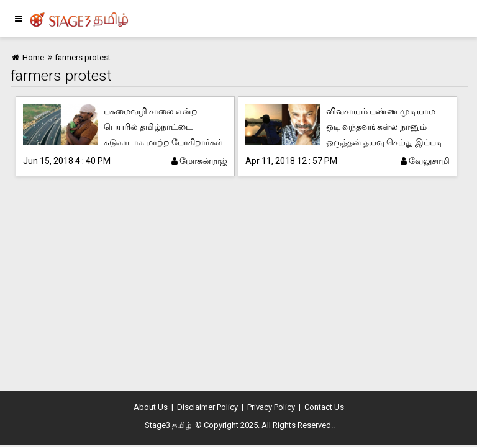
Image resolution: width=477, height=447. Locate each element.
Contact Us (324, 407)
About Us (151, 407)
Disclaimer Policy (207, 407)
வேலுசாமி (425, 161)
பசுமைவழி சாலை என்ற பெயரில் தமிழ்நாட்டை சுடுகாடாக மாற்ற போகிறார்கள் (164, 126)
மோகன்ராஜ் (199, 161)
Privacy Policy (271, 407)
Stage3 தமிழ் (168, 425)
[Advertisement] (238, 285)
